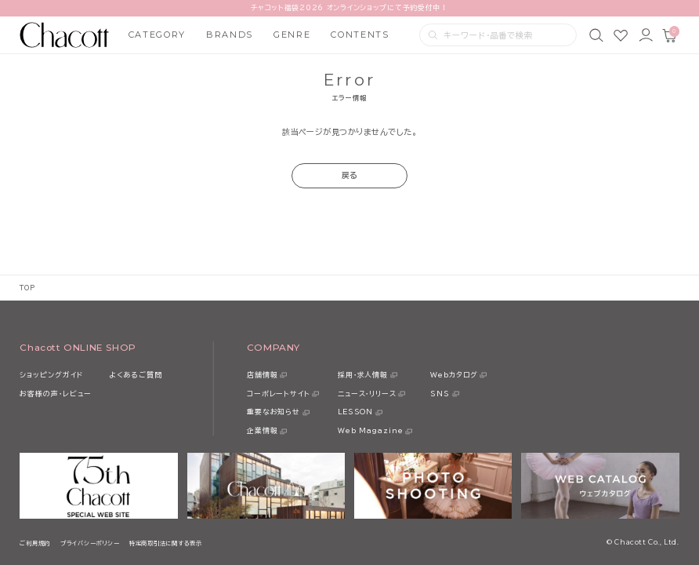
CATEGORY (157, 34)
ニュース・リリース (367, 393)
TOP (27, 288)
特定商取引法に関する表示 (165, 543)
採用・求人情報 (363, 374)
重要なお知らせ (273, 411)
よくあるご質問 (135, 374)
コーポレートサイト (278, 393)
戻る (350, 175)
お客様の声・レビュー (55, 393)
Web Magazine (371, 430)
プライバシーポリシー (89, 543)
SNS (440, 393)
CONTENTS (360, 34)
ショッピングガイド (51, 374)
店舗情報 (262, 374)
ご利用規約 (35, 543)
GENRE (291, 34)
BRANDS (229, 34)
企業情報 (262, 430)
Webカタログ (453, 374)
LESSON (355, 411)
